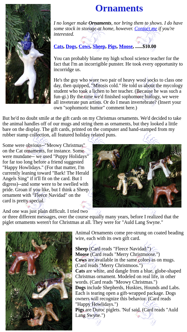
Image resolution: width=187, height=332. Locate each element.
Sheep (99, 46)
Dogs (71, 46)
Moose (126, 46)
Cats (58, 46)
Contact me (146, 28)
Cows (84, 46)
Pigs (112, 46)
